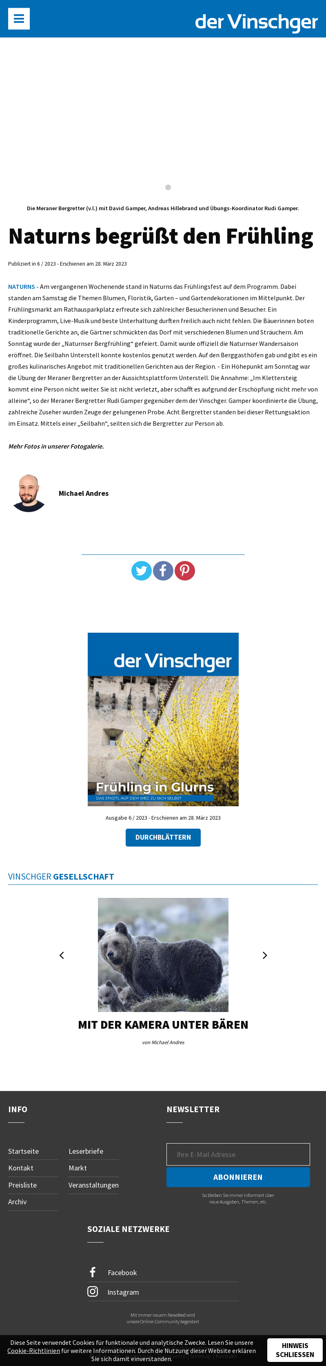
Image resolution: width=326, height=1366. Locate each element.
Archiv (17, 1201)
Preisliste (22, 1185)
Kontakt (20, 1167)
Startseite (23, 1151)
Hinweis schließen (295, 1350)
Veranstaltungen (94, 1185)
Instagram (113, 1291)
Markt (78, 1167)
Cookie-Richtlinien (33, 1350)
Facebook (112, 1272)
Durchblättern (163, 837)
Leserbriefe (86, 1151)
